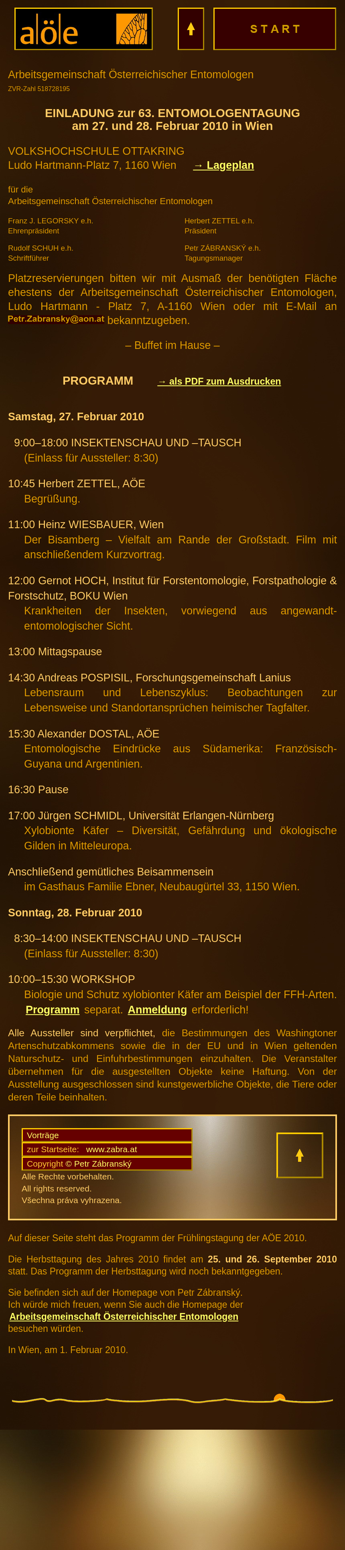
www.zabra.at (82, 1149)
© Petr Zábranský (79, 1163)
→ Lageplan (223, 165)
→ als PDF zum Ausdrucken (219, 381)
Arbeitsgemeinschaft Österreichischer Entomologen (123, 1316)
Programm (52, 1010)
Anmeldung (157, 1010)
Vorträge (43, 1135)
